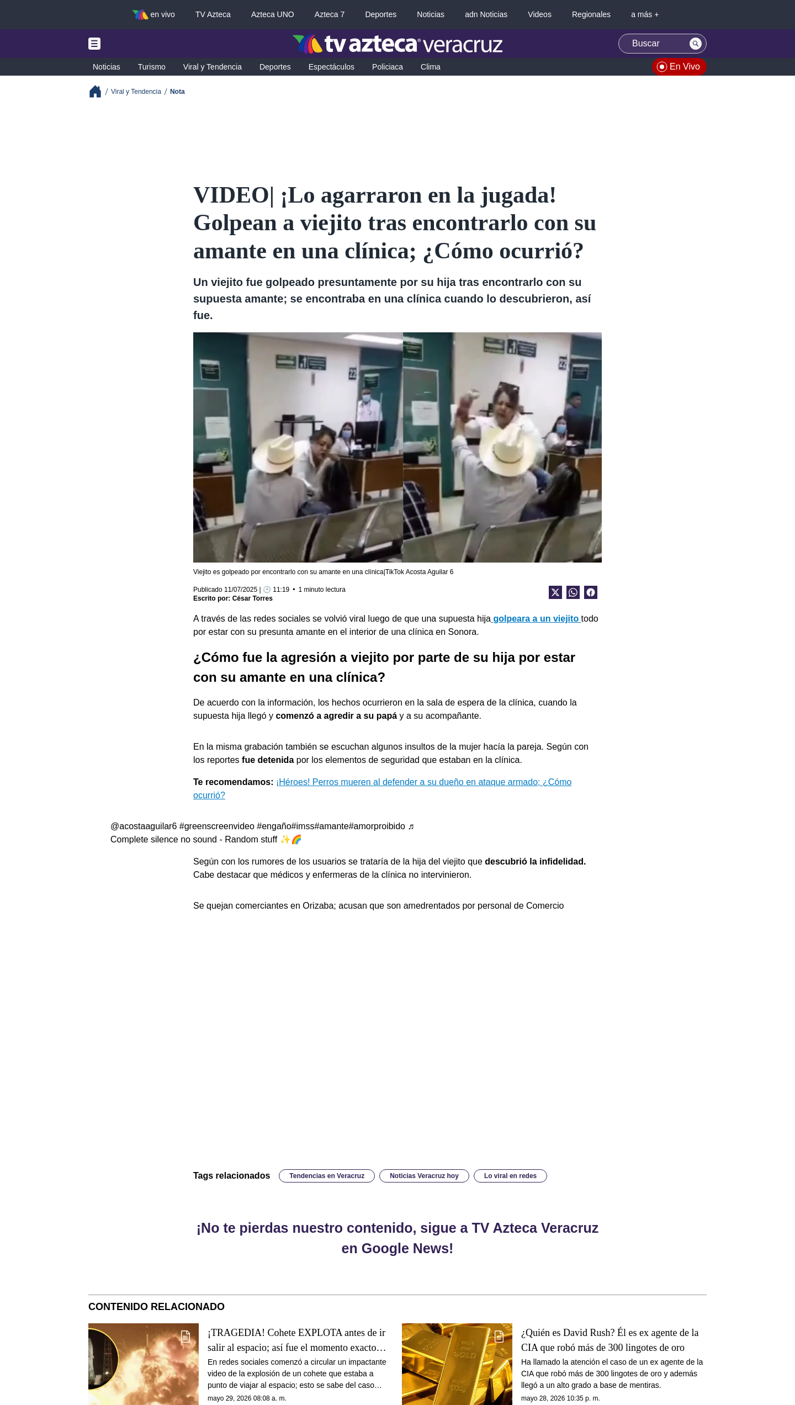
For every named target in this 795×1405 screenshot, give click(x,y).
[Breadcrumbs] (99, 91)
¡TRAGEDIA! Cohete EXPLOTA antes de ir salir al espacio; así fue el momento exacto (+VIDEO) (296, 1340)
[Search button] (696, 44)
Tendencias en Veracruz (326, 1176)
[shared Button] (573, 592)
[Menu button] (132, 44)
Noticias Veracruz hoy (424, 1176)
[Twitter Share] (555, 592)
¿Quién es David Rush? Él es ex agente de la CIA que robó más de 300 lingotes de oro (609, 1340)
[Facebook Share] (590, 592)
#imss (303, 826)
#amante (331, 826)
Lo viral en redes (510, 1176)
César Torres (252, 598)
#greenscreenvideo (217, 826)
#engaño (274, 826)
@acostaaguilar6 (143, 826)
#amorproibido (377, 826)
